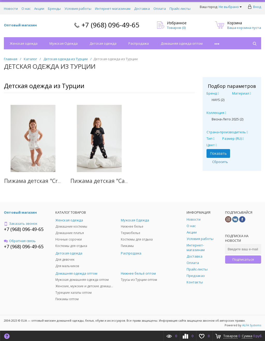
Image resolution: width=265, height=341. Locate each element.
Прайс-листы (180, 8)
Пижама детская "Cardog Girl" (110, 180)
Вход (257, 6)
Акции (39, 8)
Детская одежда (103, 43)
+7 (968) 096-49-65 (110, 24)
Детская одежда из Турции (44, 85)
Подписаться (243, 259)
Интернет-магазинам (112, 8)
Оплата (159, 8)
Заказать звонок (21, 223)
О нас (26, 8)
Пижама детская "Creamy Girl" (44, 180)
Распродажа (138, 43)
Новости (11, 8)
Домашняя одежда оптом (182, 43)
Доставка (142, 8)
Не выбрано (230, 6)
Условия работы (77, 8)
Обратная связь (20, 240)
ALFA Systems (251, 325)
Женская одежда (24, 43)
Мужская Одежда (63, 43)
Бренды (54, 8)
